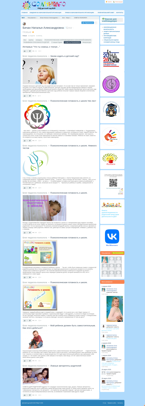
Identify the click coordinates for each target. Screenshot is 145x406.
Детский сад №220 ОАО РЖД (30, 403)
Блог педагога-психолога (35, 56)
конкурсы (39, 40)
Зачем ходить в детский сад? (64, 56)
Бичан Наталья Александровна (43, 27)
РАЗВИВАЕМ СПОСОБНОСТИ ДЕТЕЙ (36, 42)
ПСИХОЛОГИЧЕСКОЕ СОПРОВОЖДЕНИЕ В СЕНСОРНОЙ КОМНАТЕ (68, 40)
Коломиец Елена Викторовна (112, 359)
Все (25, 40)
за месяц (39, 35)
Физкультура (87, 42)
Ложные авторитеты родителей (65, 366)
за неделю (31, 35)
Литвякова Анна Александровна (111, 289)
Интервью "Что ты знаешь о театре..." (41, 47)
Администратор (111, 325)
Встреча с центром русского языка (110, 329)
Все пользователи (118, 253)
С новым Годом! (57, 42)
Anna (108, 372)
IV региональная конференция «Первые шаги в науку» (111, 386)
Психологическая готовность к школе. (69, 193)
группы (31, 40)
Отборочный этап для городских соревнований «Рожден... (111, 363)
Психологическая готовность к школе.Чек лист (73, 101)
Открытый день (111, 338)
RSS (33, 32)
